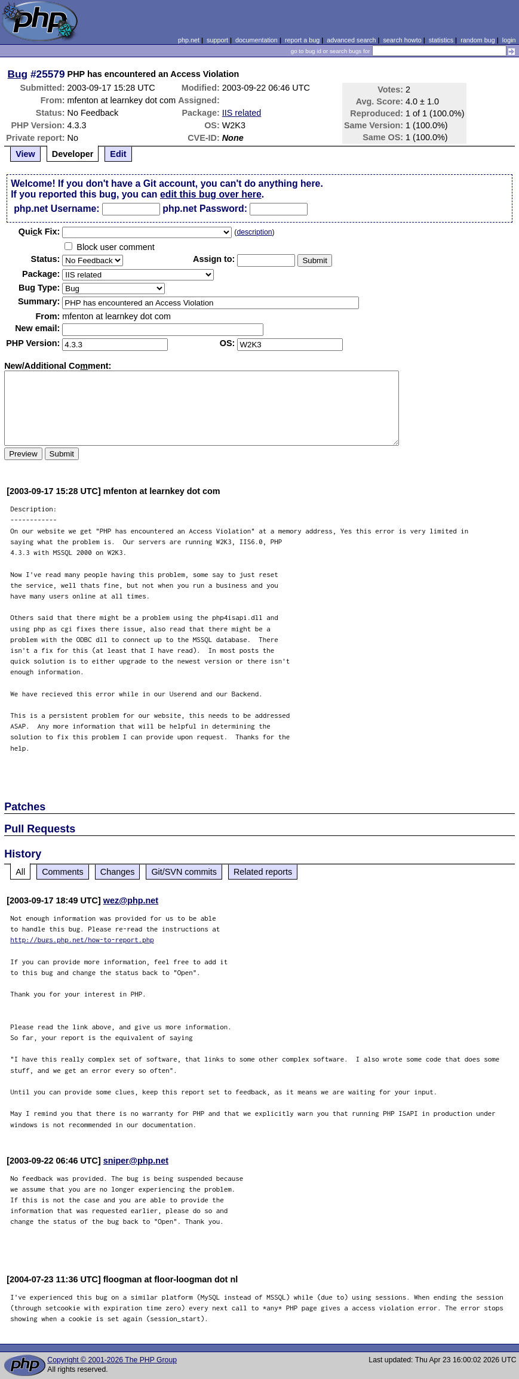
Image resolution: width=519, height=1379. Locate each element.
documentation (256, 40)
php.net (188, 40)
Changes (117, 872)
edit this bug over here (211, 194)
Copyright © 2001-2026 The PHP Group (112, 1360)
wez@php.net (130, 900)
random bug (477, 40)
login (509, 40)
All (20, 872)
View (25, 154)
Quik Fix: (39, 231)
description (254, 232)
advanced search (351, 40)
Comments (63, 872)
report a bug (302, 40)
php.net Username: (56, 208)
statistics (441, 40)
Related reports (263, 872)
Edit (118, 154)
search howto (402, 40)
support (217, 40)
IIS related (242, 113)
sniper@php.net (135, 1160)
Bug (18, 74)
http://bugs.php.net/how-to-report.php (82, 939)
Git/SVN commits (184, 872)
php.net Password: (204, 208)
